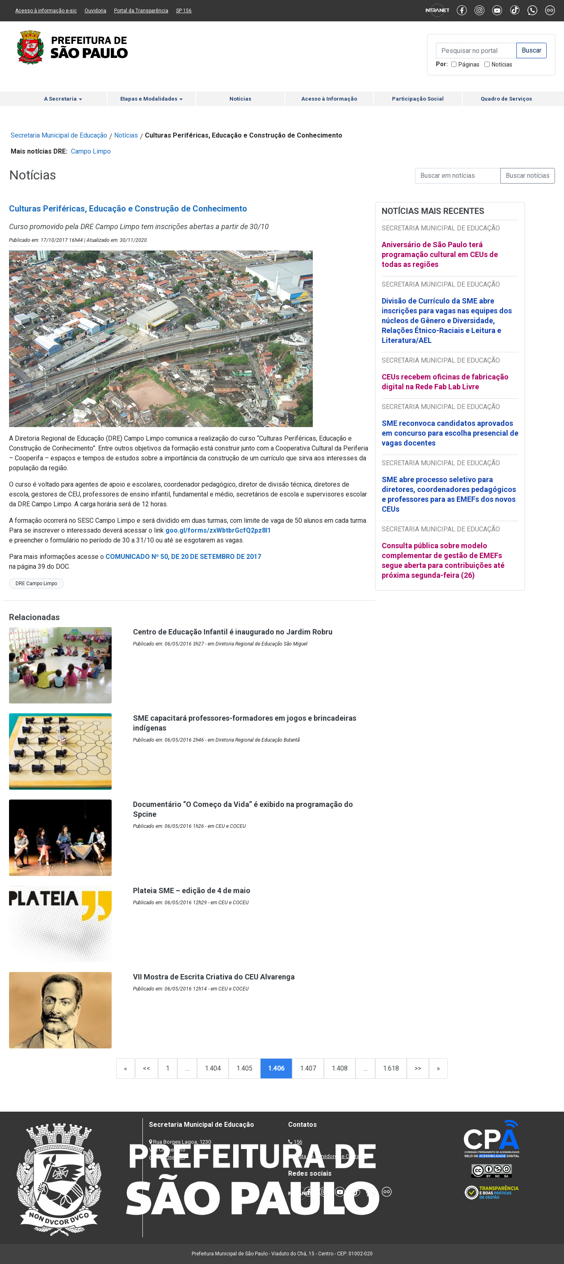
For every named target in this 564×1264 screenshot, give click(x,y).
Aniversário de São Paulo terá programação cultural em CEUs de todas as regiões (440, 254)
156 (297, 1142)
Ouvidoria (95, 11)
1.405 (244, 1068)
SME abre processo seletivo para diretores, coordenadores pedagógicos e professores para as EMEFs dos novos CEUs (449, 494)
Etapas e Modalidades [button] (151, 99)
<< (146, 1068)
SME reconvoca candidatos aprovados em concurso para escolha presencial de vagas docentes (450, 433)
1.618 (391, 1068)
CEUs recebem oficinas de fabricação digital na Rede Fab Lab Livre (445, 381)
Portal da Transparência (141, 11)
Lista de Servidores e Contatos (331, 1156)
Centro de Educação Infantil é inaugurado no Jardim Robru (232, 631)
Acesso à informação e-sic (46, 11)
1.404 (213, 1068)
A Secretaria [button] (63, 99)
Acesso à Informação (329, 99)
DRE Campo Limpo (36, 583)
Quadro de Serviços (506, 99)
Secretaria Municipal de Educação (59, 135)
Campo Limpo (91, 151)
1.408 (340, 1068)
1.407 (308, 1068)
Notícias (502, 64)
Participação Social (418, 99)
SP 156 (184, 11)
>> (418, 1068)
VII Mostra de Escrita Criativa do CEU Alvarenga (214, 976)
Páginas (469, 64)
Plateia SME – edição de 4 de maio (191, 890)
